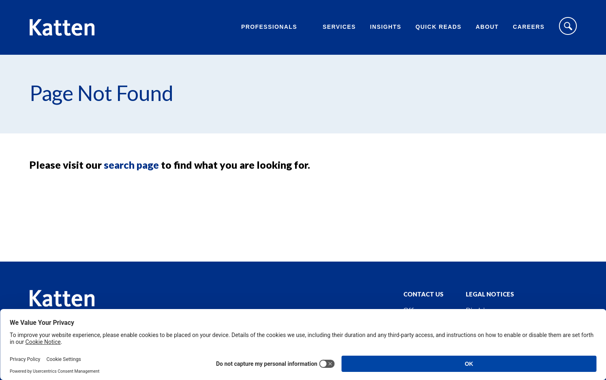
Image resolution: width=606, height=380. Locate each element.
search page (131, 165)
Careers (528, 27)
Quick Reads (438, 27)
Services (339, 27)
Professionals (269, 27)
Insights (385, 27)
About (487, 27)
